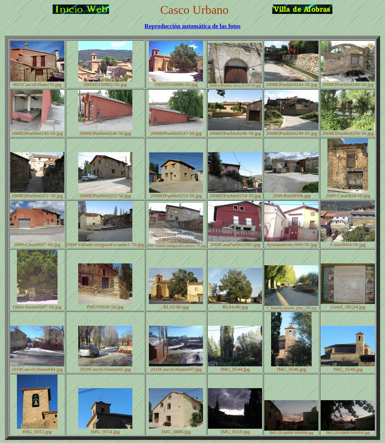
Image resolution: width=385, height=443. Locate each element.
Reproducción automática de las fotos (192, 26)
